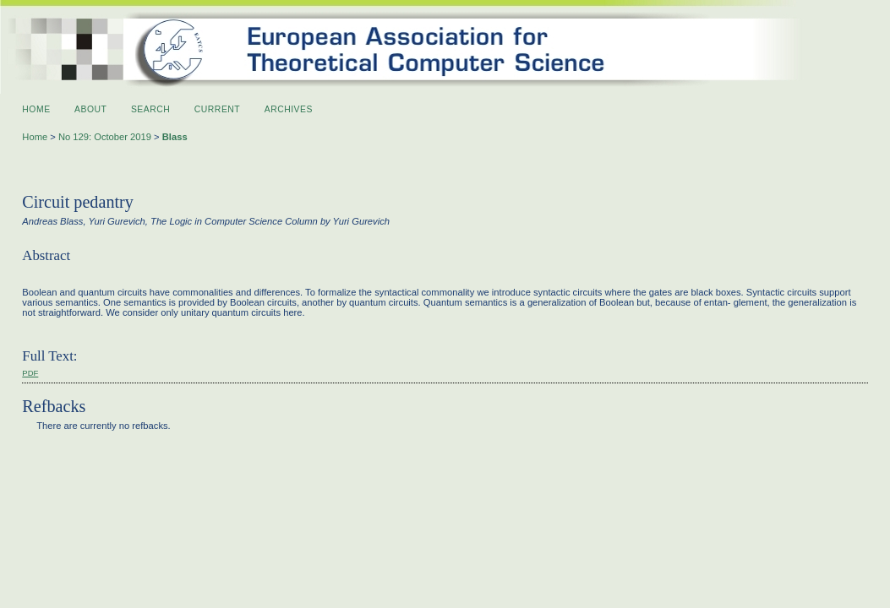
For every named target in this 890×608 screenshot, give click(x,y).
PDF (30, 372)
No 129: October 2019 (104, 137)
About (90, 109)
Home (36, 109)
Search (150, 109)
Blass (175, 137)
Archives (289, 109)
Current (217, 109)
